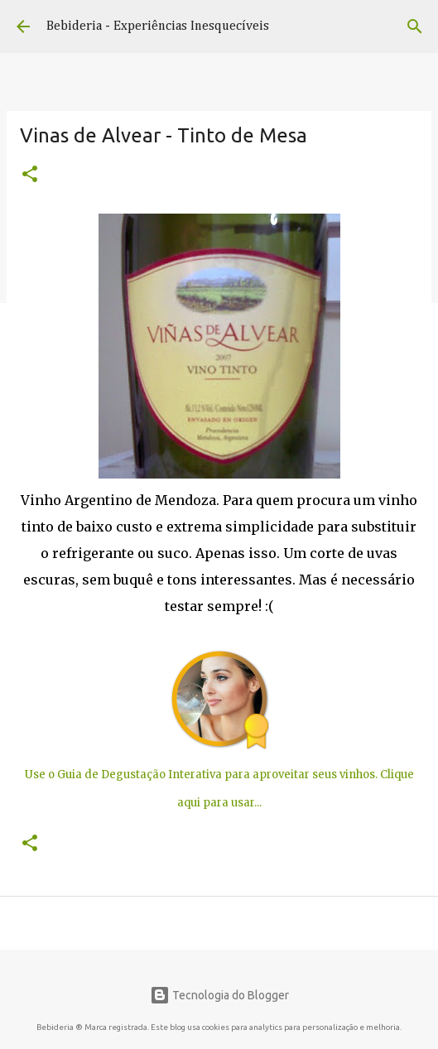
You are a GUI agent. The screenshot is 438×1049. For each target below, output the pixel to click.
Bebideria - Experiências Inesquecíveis (157, 26)
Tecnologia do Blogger (219, 995)
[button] (30, 175)
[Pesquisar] (415, 26)
